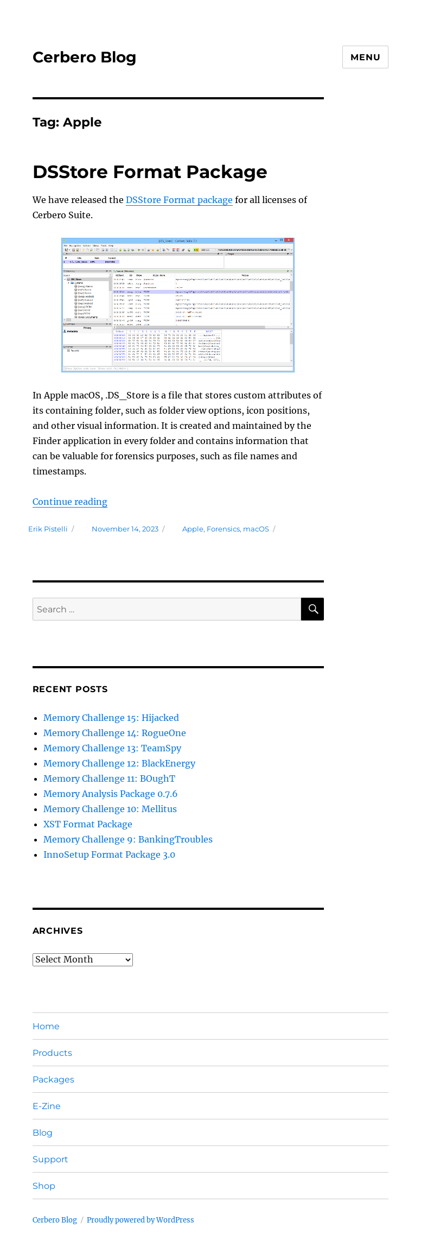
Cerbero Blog (85, 57)
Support (50, 1159)
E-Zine (47, 1106)
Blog (43, 1133)
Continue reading (70, 501)
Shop (44, 1186)
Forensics (223, 528)
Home (46, 1026)
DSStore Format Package (150, 171)
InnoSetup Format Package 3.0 (109, 854)
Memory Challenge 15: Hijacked (111, 717)
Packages (53, 1079)
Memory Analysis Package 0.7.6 (110, 793)
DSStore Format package (179, 199)
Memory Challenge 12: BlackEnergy (119, 763)
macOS (256, 528)
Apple (192, 528)
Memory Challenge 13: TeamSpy (112, 748)
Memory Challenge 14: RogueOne (114, 732)
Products (52, 1053)
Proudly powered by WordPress (140, 1220)
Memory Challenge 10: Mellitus (110, 808)
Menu (365, 57)
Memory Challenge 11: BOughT (109, 778)
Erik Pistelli (48, 528)
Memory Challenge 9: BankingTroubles (128, 839)
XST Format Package (87, 824)
